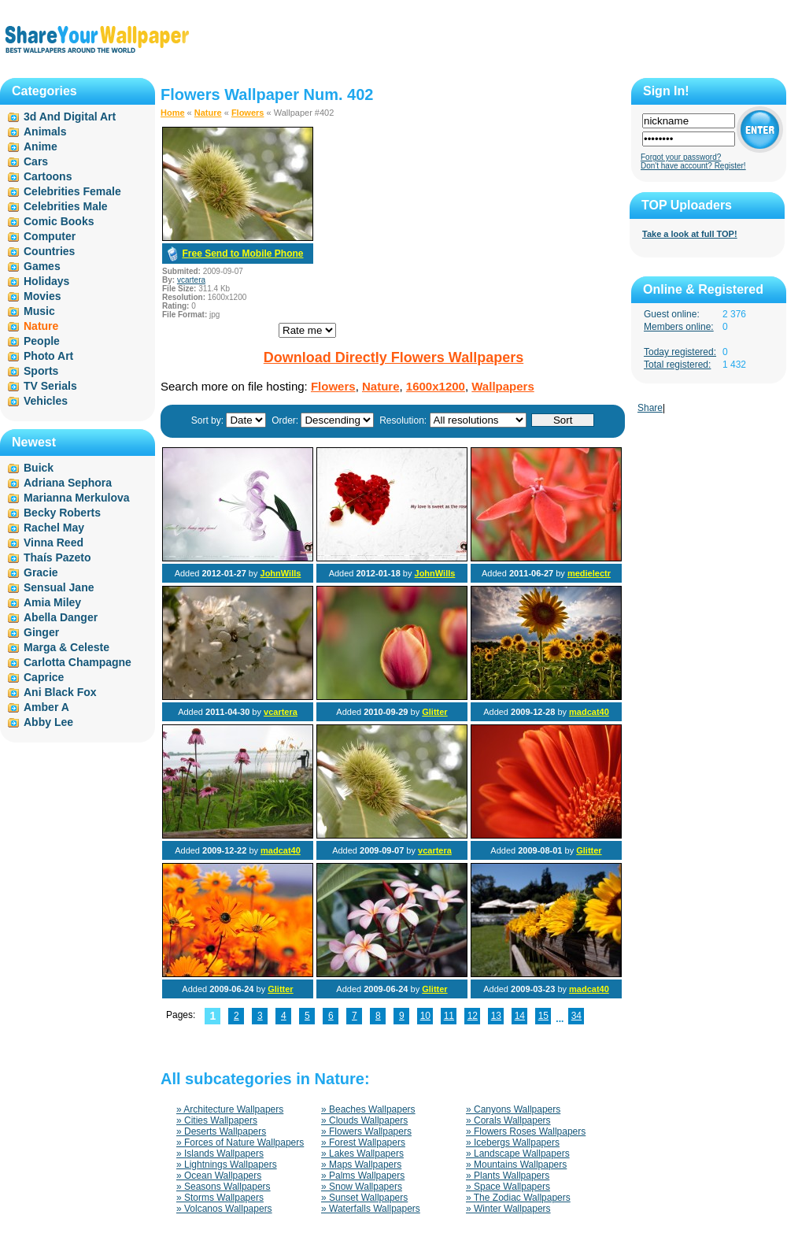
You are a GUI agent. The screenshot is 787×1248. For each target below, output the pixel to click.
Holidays (46, 281)
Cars (36, 161)
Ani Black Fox (60, 692)
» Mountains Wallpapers (516, 1164)
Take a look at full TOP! (689, 234)
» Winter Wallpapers (508, 1208)
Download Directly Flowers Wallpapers (393, 357)
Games (42, 266)
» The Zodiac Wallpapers (518, 1197)
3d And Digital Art (70, 116)
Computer (50, 236)
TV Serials (50, 386)
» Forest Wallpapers (363, 1142)
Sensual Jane (59, 587)
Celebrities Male (66, 206)
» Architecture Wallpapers (229, 1109)
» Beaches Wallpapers (368, 1109)
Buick (39, 467)
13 (496, 1015)
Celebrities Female (72, 191)
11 (449, 1015)
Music (39, 311)
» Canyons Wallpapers (513, 1109)
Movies (42, 296)
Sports (41, 371)
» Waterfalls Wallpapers (370, 1208)
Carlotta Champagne (77, 662)
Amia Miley (52, 602)
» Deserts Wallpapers (221, 1131)
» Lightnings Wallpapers (226, 1164)
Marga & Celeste (66, 647)
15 (543, 1015)
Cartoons (48, 176)
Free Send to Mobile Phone (242, 253)
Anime (40, 146)
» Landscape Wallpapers (518, 1153)
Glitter (434, 712)
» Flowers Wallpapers (366, 1131)
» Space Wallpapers (508, 1186)
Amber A (46, 707)
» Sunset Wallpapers (364, 1197)
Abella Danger (61, 617)
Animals (45, 131)
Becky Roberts (62, 512)
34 (576, 1015)
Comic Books (59, 221)
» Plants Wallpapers (507, 1175)
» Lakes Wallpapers (362, 1153)
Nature (208, 112)
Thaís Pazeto (57, 557)
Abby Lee (48, 722)
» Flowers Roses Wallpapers (526, 1131)
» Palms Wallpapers (363, 1175)
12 (472, 1015)
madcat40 (589, 712)
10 (425, 1015)
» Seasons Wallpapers (223, 1186)
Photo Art (48, 356)
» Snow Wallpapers (361, 1186)
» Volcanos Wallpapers (224, 1208)
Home (173, 112)
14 (520, 1015)
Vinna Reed (53, 542)
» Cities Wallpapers (216, 1120)
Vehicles (46, 400)
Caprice (44, 677)
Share (650, 407)
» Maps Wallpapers (361, 1164)
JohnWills (280, 573)
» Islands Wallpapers (220, 1153)
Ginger (41, 632)
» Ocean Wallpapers (218, 1175)
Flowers (247, 112)
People (42, 341)
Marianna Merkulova (77, 497)
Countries (49, 251)
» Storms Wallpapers (220, 1197)
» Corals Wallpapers (508, 1120)
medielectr (589, 573)
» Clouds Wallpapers (364, 1120)
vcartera (191, 280)
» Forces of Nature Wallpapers (240, 1142)
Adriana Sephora (68, 482)
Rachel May (54, 527)
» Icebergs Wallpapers (513, 1142)
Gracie (41, 572)
